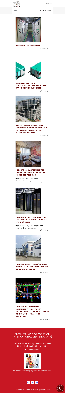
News (49, 10)
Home (42, 10)
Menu (49, 3)
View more (44, 49)
